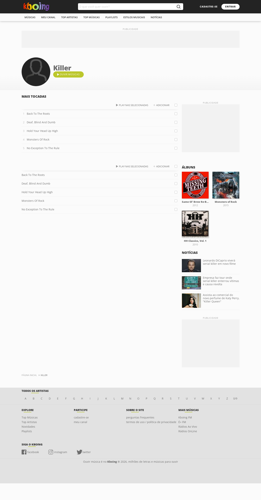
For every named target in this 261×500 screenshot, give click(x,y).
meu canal (48, 17)
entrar (230, 6)
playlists (111, 17)
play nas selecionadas (133, 105)
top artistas (69, 17)
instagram (60, 452)
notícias (156, 17)
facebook (33, 452)
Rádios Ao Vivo (187, 426)
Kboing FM (185, 417)
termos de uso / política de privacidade (151, 422)
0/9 (235, 398)
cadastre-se (209, 6)
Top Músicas (30, 417)
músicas (29, 17)
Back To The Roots (38, 113)
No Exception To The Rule (43, 148)
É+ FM (182, 422)
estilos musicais (134, 17)
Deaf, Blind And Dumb (41, 122)
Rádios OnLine (187, 431)
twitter (86, 452)
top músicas (91, 17)
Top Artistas (29, 422)
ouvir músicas (70, 74)
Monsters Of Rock (38, 139)
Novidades (28, 426)
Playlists (27, 431)
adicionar (162, 105)
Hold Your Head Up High (42, 131)
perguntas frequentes (140, 417)
